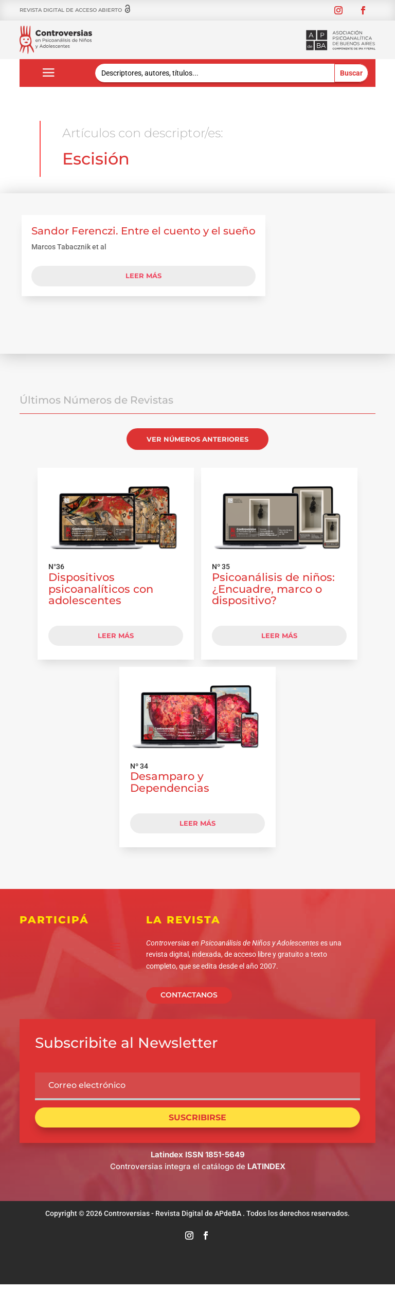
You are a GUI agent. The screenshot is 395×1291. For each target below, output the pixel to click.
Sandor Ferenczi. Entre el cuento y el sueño (143, 235)
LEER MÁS (116, 640)
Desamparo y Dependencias (169, 786)
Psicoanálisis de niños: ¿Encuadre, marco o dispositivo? (273, 593)
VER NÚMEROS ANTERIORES (197, 444)
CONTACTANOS (189, 1000)
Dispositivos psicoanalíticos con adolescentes (100, 593)
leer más (143, 280)
